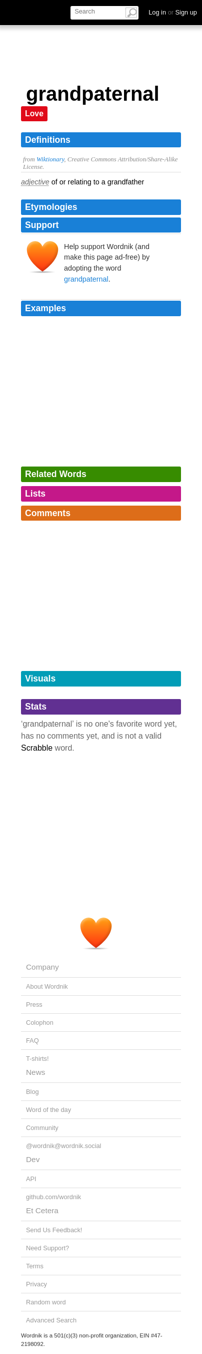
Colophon (40, 1022)
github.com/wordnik (53, 1197)
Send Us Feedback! (54, 1230)
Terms (35, 1266)
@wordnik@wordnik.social (63, 1146)
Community (42, 1128)
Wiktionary (50, 159)
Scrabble (36, 748)
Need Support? (47, 1248)
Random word (46, 1302)
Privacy (36, 1284)
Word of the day (48, 1109)
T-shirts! (37, 1058)
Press (34, 1004)
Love (34, 113)
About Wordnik (47, 986)
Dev (33, 1159)
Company (42, 967)
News (35, 1072)
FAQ (32, 1040)
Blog (32, 1091)
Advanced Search (51, 1320)
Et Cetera (42, 1210)
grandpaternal (86, 279)
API (31, 1179)
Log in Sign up (172, 12)
